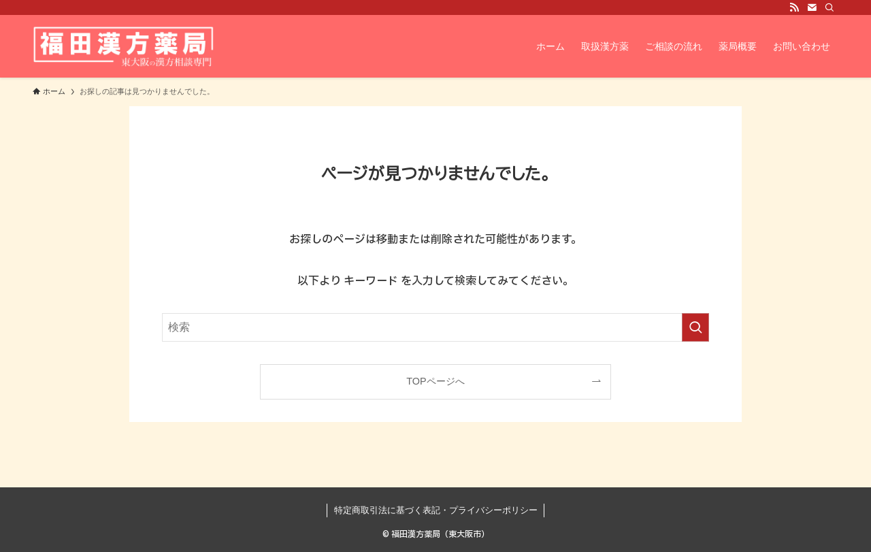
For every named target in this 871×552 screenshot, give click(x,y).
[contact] (812, 7)
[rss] (794, 7)
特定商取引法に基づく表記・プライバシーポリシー (436, 510)
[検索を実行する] (695, 327)
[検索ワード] (435, 327)
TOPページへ (435, 381)
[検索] (829, 7)
